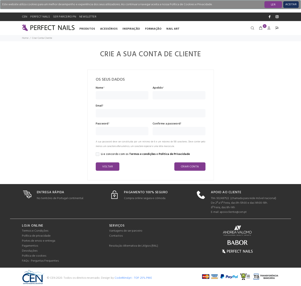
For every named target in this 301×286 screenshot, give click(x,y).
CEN (24, 16)
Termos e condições (142, 154)
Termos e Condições (35, 230)
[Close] (291, 4)
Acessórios (109, 28)
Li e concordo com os (112, 154)
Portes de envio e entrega (38, 240)
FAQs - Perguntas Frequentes (40, 260)
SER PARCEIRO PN (64, 16)
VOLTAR (107, 166)
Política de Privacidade (174, 154)
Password (102, 124)
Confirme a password (166, 124)
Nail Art (173, 28)
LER (273, 4)
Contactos (116, 235)
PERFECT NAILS (40, 16)
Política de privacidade (36, 235)
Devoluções (29, 250)
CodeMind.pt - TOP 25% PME (133, 278)
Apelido (158, 88)
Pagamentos (30, 245)
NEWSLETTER (87, 16)
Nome (99, 88)
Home (25, 38)
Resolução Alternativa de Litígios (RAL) (133, 245)
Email (99, 106)
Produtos (87, 28)
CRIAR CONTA (190, 166)
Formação (153, 28)
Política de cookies (34, 255)
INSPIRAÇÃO (131, 28)
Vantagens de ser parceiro (125, 230)
